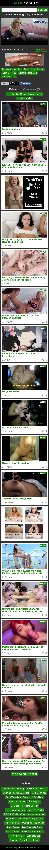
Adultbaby (6, 77)
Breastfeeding (37, 69)
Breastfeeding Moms (16, 94)
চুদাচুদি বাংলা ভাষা (17, 836)
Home (9, 847)
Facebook (25, 83)
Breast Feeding (35, 94)
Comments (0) (31, 89)
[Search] (19, 10)
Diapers (22, 73)
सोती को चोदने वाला (12, 823)
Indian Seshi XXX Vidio (32, 831)
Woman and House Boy (33, 823)
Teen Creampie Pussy (32, 827)
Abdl (14, 73)
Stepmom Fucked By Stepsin (15, 793)
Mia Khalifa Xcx (13, 818)
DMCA (23, 847)
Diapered (32, 73)
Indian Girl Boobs (36, 810)
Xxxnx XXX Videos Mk (37, 789)
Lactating (6, 69)
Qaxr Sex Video (39, 793)
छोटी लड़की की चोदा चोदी (15, 810)
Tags (16, 847)
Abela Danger (13, 827)
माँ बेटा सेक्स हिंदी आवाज (33, 818)
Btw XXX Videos (13, 797)
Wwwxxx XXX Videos (33, 797)
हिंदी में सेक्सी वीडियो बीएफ (14, 814)
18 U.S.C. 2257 (35, 847)
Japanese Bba (33, 836)
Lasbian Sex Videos (36, 814)
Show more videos (24, 773)
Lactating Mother (24, 98)
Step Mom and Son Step (13, 789)
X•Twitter (14, 83)
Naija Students (12, 831)
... (15, 77)
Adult (26, 69)
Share (5, 83)
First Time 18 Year (17, 801)
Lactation (17, 69)
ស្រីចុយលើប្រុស (34, 801)
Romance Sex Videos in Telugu (24, 840)
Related (13, 89)
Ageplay (6, 73)
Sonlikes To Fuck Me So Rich (24, 806)
